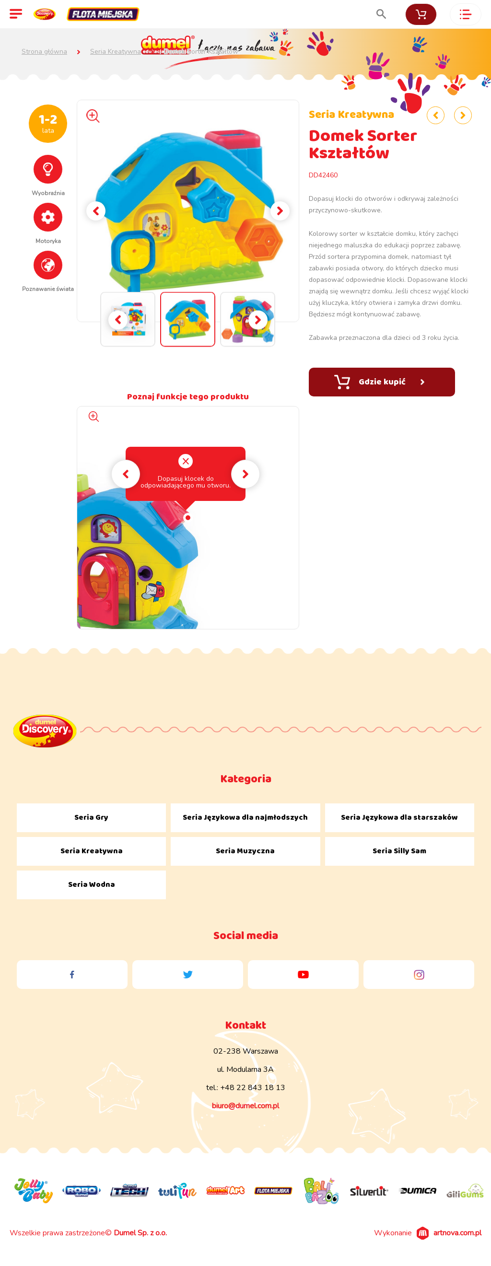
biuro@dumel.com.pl (245, 1106)
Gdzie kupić (379, 382)
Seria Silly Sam (399, 851)
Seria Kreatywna (115, 51)
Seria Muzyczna (245, 851)
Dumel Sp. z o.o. (140, 1233)
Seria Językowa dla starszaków (399, 818)
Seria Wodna (91, 885)
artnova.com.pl (457, 1233)
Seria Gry (91, 818)
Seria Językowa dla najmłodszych (245, 818)
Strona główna (44, 51)
